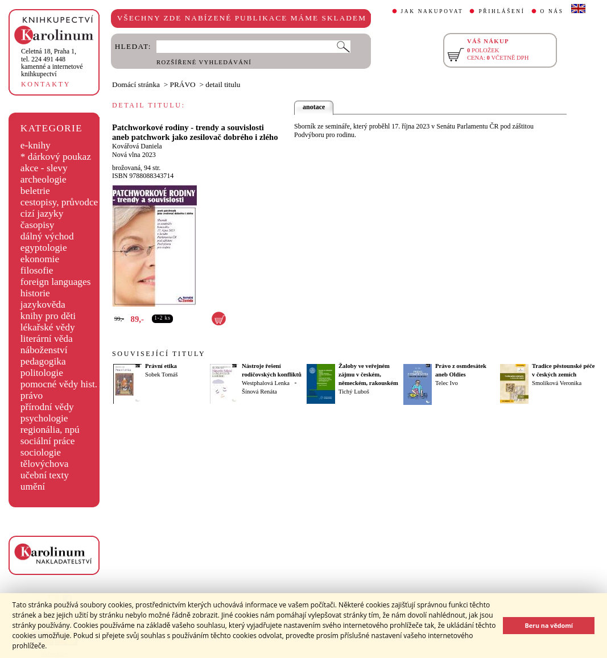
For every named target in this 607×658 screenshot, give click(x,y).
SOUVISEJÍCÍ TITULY (158, 354)
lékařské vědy (47, 327)
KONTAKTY (46, 84)
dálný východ (47, 236)
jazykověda (42, 304)
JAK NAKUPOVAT (432, 11)
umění (32, 486)
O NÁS (552, 11)
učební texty (44, 475)
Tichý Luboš (353, 391)
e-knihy (35, 145)
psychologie (44, 418)
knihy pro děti (48, 316)
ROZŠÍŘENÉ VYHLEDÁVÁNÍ (203, 62)
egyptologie (43, 247)
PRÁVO (183, 84)
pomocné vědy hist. (58, 384)
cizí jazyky (42, 213)
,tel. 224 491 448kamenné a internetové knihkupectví (52, 62)
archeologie (43, 179)
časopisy (37, 225)
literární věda (46, 338)
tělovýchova (44, 463)
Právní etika (161, 366)
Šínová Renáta (259, 391)
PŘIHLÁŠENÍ (501, 11)
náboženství (44, 350)
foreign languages (55, 281)
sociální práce (47, 441)
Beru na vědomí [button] (549, 625)
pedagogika (43, 361)
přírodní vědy (47, 407)
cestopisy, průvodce (59, 202)
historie (35, 293)
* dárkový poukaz (55, 156)
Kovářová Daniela (137, 146)
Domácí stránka (136, 84)
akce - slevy (44, 168)
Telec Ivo (446, 383)
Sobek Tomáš (161, 374)
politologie (41, 372)
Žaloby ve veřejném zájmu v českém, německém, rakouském (368, 374)
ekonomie (39, 259)
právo (31, 395)
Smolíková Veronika (556, 383)
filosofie (36, 270)
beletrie (35, 190)
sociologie (40, 452)
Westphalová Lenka (266, 383)
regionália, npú (50, 429)
